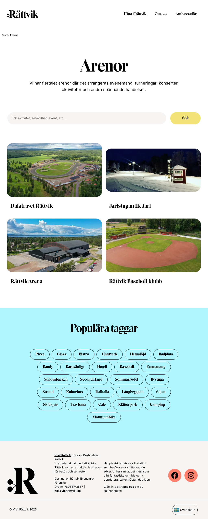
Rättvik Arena (26, 281)
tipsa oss (127, 486)
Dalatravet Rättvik (31, 206)
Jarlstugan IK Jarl (130, 206)
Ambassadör (186, 14)
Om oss (161, 14)
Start (5, 35)
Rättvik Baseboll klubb (135, 281)
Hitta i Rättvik (135, 14)
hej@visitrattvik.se (67, 490)
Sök (185, 118)
